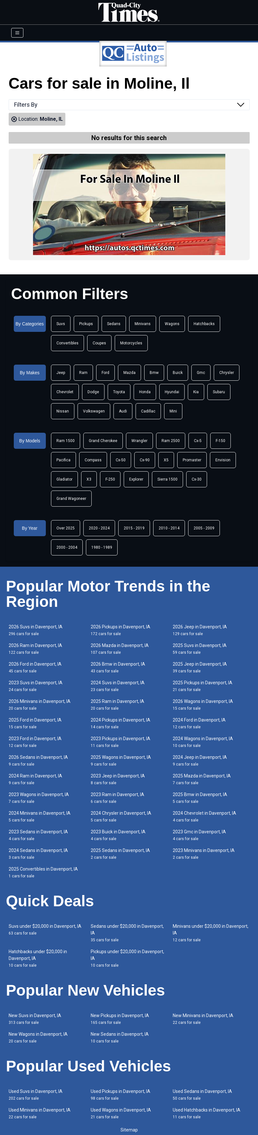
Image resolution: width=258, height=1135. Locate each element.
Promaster (192, 460)
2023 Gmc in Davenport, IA (199, 835)
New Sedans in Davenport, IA (120, 1037)
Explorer (136, 479)
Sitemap (129, 1129)
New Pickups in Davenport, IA (120, 1019)
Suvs (60, 324)
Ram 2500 (171, 441)
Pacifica (63, 460)
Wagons (172, 324)
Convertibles (67, 343)
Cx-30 (197, 479)
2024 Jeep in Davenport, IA (200, 761)
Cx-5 (198, 441)
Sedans (114, 324)
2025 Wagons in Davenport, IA (121, 761)
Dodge (93, 392)
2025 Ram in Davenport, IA (117, 705)
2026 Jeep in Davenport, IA (200, 630)
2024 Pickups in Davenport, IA (120, 723)
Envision (222, 460)
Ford (105, 372)
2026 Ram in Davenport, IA (35, 649)
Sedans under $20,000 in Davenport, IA (127, 933)
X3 (89, 479)
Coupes (99, 343)
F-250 (110, 479)
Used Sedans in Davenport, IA (202, 1095)
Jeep (60, 372)
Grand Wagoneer (71, 498)
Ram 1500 (65, 441)
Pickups (86, 324)
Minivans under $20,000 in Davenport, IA (210, 933)
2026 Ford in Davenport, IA (35, 667)
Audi (123, 411)
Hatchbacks (204, 324)
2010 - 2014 (169, 528)
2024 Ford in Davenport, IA (199, 723)
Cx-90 (145, 460)
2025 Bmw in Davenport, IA (200, 798)
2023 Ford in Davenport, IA (35, 742)
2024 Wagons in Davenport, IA (203, 742)
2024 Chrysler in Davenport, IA (121, 816)
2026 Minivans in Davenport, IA (40, 705)
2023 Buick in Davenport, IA (118, 835)
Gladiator (64, 479)
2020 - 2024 (99, 528)
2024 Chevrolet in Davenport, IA (204, 816)
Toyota (119, 392)
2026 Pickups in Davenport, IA (120, 630)
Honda (145, 392)
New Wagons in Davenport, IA (38, 1037)
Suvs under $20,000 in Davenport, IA (45, 929)
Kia (196, 392)
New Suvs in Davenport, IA (35, 1019)
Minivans (143, 324)
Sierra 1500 (167, 479)
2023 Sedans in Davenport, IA (38, 835)
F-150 (220, 441)
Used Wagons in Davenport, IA (121, 1113)
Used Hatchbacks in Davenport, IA (206, 1113)
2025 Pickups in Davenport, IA (202, 686)
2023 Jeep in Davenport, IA (118, 779)
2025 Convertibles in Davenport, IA (43, 872)
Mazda (129, 372)
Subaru (219, 392)
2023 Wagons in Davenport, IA (39, 798)
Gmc (201, 372)
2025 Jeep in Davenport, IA (200, 667)
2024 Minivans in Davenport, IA (40, 816)
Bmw (154, 372)
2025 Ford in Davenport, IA (35, 723)
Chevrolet (64, 392)
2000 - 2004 (66, 547)
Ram (83, 372)
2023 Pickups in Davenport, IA (120, 742)
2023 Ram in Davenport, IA (117, 798)
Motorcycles (131, 343)
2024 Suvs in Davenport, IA (118, 686)
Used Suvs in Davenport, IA (35, 1095)
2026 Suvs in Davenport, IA (35, 630)
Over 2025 (65, 528)
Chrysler (226, 372)
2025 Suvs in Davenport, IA (200, 649)
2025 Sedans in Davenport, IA (120, 854)
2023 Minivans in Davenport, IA (204, 854)
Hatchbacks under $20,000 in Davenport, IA (38, 958)
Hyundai (172, 392)
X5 (166, 460)
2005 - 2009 (204, 528)
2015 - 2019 (134, 528)
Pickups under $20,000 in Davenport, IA (127, 958)
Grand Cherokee (103, 441)
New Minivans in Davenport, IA (203, 1019)
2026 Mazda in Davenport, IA (120, 649)
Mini (173, 411)
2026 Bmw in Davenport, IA (118, 667)
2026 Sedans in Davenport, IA (38, 761)
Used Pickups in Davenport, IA (120, 1095)
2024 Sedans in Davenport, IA (38, 854)
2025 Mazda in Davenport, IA (202, 779)
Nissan (62, 411)
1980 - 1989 (101, 547)
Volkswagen (94, 411)
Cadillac (148, 411)
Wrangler (139, 441)
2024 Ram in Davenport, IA (35, 779)
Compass (93, 460)
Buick (178, 372)
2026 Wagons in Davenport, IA (203, 705)
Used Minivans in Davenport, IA (40, 1113)
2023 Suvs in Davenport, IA (35, 686)
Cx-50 (121, 460)
